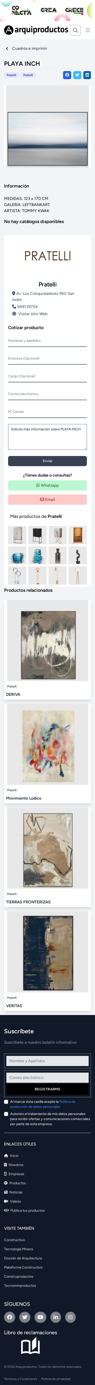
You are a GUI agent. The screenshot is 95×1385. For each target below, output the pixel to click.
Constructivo (14, 1240)
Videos (12, 1201)
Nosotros (14, 1165)
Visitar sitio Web (29, 313)
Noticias (13, 1192)
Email (47, 499)
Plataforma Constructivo (23, 1267)
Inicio (11, 1156)
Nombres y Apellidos (24, 341)
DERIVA (13, 694)
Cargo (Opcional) (21, 376)
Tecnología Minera (18, 1249)
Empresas (14, 1174)
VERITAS (14, 1005)
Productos (15, 1183)
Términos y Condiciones (20, 1379)
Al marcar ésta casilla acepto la (42, 1104)
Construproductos (18, 1276)
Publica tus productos (24, 1210)
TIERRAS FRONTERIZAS (28, 902)
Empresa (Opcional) (24, 358)
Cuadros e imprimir (29, 48)
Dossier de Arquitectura (23, 1258)
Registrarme (47, 1089)
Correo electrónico (23, 394)
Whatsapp (47, 485)
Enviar (47, 461)
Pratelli (28, 75)
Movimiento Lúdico (23, 798)
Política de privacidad (55, 1379)
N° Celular (16, 412)
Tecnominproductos (20, 1285)
